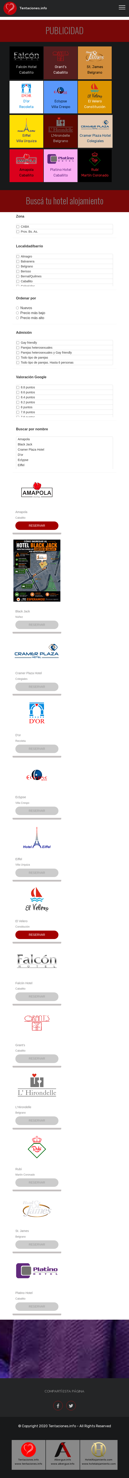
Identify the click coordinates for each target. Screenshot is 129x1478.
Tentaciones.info (33, 8)
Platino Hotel (23, 1293)
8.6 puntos (25, 392)
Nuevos (24, 308)
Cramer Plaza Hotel (28, 673)
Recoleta (20, 740)
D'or (18, 735)
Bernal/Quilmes (29, 276)
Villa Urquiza (22, 864)
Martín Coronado (25, 1174)
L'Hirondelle (23, 1107)
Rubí (18, 1169)
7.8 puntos (25, 412)
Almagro (24, 256)
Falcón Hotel (23, 983)
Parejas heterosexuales (34, 347)
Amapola (21, 512)
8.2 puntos (25, 402)
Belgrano (24, 266)
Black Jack (22, 611)
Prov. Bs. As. (27, 231)
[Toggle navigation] (122, 7)
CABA (22, 226)
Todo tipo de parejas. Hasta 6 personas (45, 362)
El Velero (21, 921)
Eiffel (18, 859)
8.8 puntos (25, 387)
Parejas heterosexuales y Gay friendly (44, 352)
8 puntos (24, 407)
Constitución (22, 926)
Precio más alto (30, 318)
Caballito (24, 281)
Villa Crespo (22, 802)
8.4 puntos (25, 397)
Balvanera (25, 261)
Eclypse (20, 797)
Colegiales (21, 678)
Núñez (19, 616)
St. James (22, 1231)
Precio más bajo (30, 313)
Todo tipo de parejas (32, 357)
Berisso (23, 271)
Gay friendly (26, 342)
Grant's (20, 1045)
